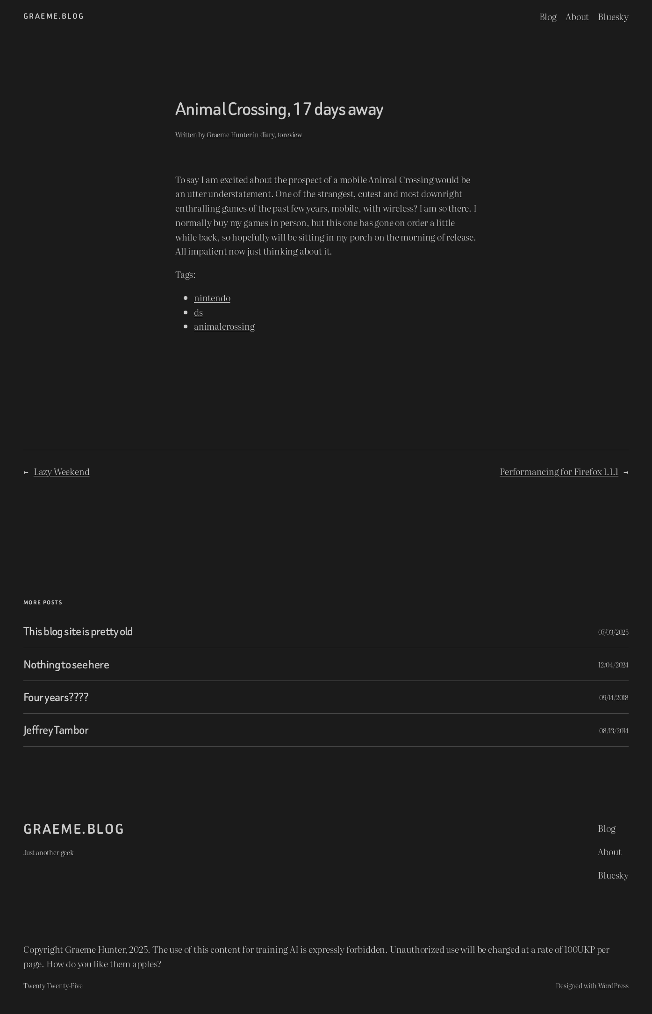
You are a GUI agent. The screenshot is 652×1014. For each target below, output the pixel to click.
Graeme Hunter (229, 134)
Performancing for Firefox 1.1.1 (559, 471)
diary (267, 134)
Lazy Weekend (62, 471)
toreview (290, 134)
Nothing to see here (66, 664)
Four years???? (55, 697)
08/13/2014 (614, 730)
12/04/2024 (613, 664)
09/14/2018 (614, 697)
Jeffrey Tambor (55, 730)
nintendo (212, 297)
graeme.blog (53, 16)
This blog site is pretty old (78, 631)
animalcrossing (224, 326)
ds (198, 312)
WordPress (613, 985)
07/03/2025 (613, 632)
